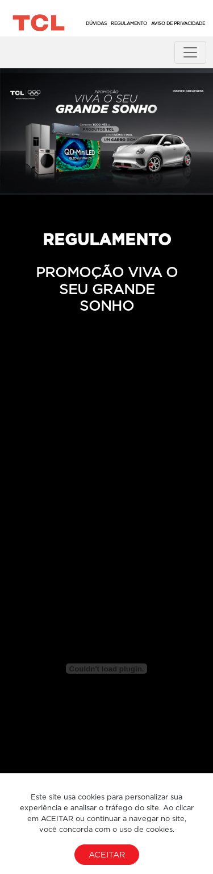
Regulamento (129, 23)
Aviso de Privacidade (178, 23)
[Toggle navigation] (190, 52)
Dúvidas (96, 23)
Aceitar (107, 854)
